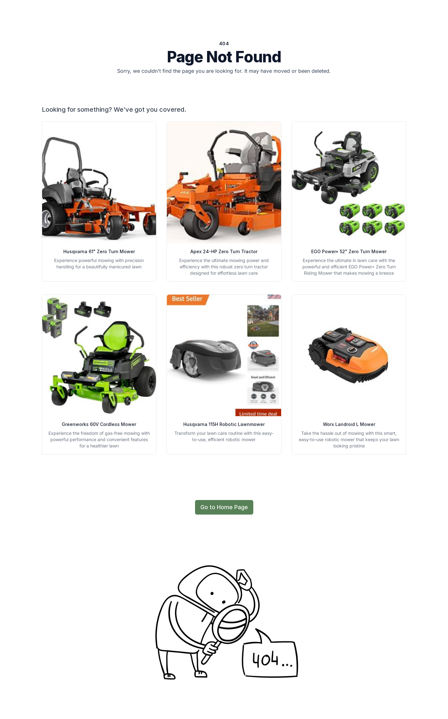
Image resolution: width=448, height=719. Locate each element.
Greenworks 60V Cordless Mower (99, 424)
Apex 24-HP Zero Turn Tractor (223, 251)
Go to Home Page (224, 507)
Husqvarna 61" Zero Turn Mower (99, 251)
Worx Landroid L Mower (349, 424)
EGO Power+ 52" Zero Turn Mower (349, 251)
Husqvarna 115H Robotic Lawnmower (224, 424)
